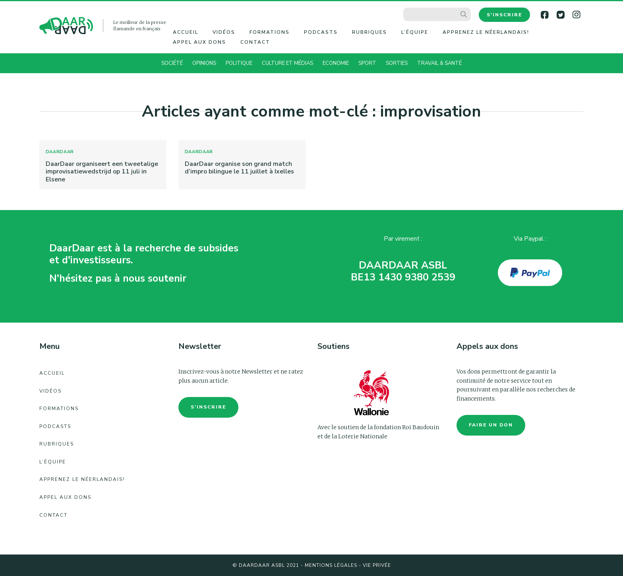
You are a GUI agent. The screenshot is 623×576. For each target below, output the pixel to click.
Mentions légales (331, 565)
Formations (270, 32)
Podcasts (321, 32)
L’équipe (414, 32)
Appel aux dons (199, 42)
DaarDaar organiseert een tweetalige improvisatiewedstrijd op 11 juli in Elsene (102, 171)
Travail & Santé (439, 63)
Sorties (397, 63)
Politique (239, 63)
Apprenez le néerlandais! (486, 32)
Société (172, 63)
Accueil (185, 32)
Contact (255, 42)
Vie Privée (377, 565)
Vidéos (224, 32)
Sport (367, 63)
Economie (336, 63)
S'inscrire (504, 15)
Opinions (204, 63)
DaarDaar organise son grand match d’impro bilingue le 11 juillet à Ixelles (239, 168)
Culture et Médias (287, 63)
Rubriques (369, 32)
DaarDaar (60, 152)
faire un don (491, 425)
